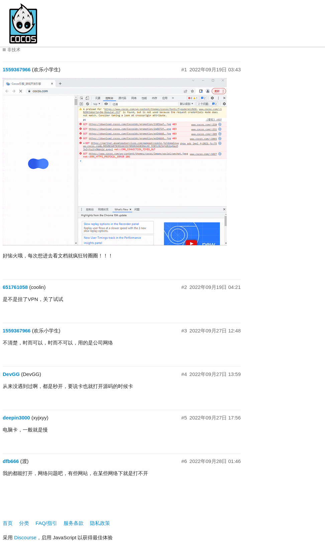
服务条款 (74, 523)
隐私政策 (100, 523)
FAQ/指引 (46, 523)
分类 (24, 523)
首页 (8, 523)
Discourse (25, 537)
